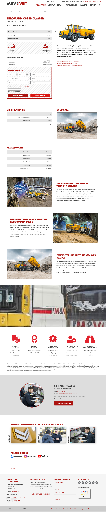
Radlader (35, 11)
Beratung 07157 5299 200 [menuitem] (93, 1)
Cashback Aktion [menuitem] (76, 1)
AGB (98, 508)
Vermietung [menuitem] (41, 5)
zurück (9, 15)
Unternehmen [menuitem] (71, 5)
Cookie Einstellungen (73, 508)
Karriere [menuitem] (83, 5)
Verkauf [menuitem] (51, 5)
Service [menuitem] (60, 5)
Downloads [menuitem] (64, 1)
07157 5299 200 (61, 391)
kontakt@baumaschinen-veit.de (68, 394)
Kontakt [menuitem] (92, 5)
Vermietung (21, 11)
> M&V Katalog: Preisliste (40, 494)
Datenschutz (92, 508)
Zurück (13, 468)
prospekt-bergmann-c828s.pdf (67, 63)
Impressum (84, 508)
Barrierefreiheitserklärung (58, 508)
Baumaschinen (29, 11)
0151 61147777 (17, 500)
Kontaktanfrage (64, 403)
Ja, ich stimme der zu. (21, 87)
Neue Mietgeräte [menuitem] (53, 1)
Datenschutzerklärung (25, 87)
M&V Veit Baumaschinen (12, 11)
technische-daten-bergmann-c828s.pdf (69, 65)
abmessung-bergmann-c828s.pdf (68, 61)
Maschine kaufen (40, 95)
